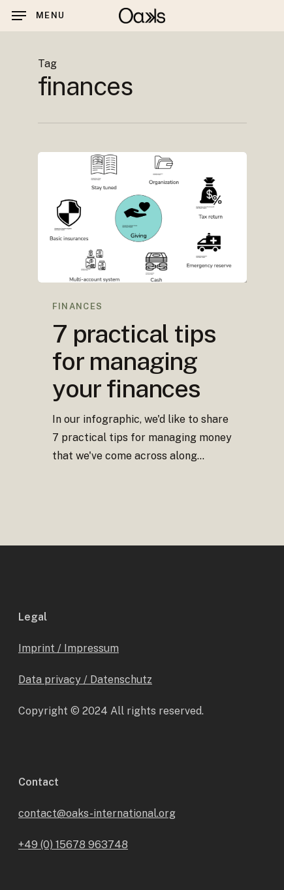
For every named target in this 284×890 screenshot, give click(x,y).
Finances (77, 306)
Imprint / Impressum (68, 648)
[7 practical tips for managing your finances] (142, 217)
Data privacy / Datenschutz (85, 679)
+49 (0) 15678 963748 (73, 844)
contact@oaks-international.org (97, 813)
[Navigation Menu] (38, 15)
